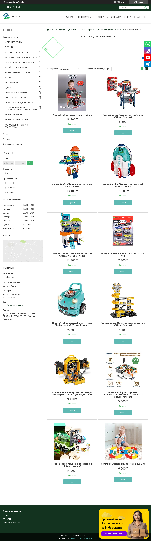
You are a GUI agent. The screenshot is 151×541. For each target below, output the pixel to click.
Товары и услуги (84, 17)
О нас (137, 17)
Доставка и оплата (121, 17)
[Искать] (145, 7)
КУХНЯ (8, 77)
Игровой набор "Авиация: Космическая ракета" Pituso (72, 185)
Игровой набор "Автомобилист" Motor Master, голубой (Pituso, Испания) (72, 324)
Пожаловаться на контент (81, 538)
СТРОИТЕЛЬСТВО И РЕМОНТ (18, 52)
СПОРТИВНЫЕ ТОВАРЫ (15, 97)
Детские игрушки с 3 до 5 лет (110, 30)
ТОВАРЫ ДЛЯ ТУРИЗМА (16, 92)
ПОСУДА (9, 47)
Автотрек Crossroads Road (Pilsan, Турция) (123, 464)
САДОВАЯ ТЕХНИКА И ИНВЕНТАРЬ (21, 57)
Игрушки (91, 30)
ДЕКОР (8, 87)
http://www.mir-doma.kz (13, 305)
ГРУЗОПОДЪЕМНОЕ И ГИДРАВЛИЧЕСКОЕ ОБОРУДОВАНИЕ (21, 108)
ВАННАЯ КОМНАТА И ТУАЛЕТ (18, 72)
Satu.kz (88, 535)
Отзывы (6, 139)
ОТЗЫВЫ (7, 519)
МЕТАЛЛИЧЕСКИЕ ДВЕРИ (16, 119)
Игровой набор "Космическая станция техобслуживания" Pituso (72, 255)
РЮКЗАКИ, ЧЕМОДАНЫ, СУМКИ (19, 102)
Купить (72, 130)
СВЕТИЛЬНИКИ (12, 82)
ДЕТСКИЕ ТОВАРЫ (13, 42)
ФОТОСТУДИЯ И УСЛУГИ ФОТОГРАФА (16, 125)
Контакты (103, 17)
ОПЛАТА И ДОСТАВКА (13, 522)
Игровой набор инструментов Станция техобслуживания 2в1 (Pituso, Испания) (72, 393)
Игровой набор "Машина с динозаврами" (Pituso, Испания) (72, 465)
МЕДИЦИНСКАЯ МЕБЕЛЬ (16, 114)
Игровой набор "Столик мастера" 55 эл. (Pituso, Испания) (123, 116)
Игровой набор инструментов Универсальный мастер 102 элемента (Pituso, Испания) (123, 394)
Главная (69, 17)
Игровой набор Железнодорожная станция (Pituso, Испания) (123, 324)
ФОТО (6, 515)
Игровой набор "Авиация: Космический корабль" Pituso (123, 185)
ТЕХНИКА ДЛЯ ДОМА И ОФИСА (19, 62)
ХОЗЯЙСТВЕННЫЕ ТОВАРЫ (17, 67)
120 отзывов (122, 2)
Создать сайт (9, 2)
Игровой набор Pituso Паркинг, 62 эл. (72, 115)
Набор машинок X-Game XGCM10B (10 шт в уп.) (123, 255)
